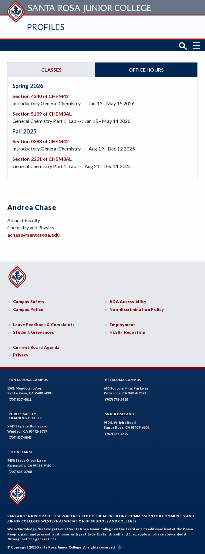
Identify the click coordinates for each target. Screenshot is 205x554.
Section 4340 (27, 96)
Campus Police (28, 309)
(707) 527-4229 (116, 434)
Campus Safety (29, 301)
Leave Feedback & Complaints (44, 324)
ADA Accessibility (127, 301)
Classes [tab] (51, 70)
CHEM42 (59, 96)
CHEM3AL (60, 114)
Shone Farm (20, 452)
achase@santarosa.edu (33, 235)
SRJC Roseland (119, 414)
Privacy (20, 355)
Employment (122, 324)
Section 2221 (27, 159)
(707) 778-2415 (116, 399)
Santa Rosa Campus (28, 380)
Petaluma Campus (123, 380)
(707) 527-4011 (20, 399)
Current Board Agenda (36, 347)
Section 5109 (27, 114)
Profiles (45, 27)
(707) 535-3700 (20, 472)
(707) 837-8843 (20, 437)
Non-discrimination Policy (136, 309)
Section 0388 (27, 141)
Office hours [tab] (146, 70)
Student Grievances (33, 332)
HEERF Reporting (127, 332)
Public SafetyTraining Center (25, 416)
